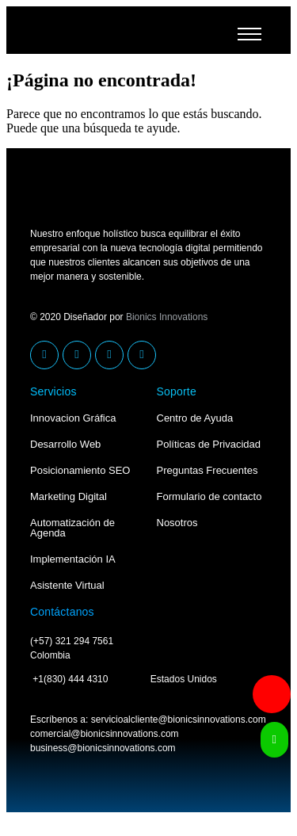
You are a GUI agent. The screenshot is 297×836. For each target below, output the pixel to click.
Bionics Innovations (167, 317)
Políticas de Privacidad (209, 444)
